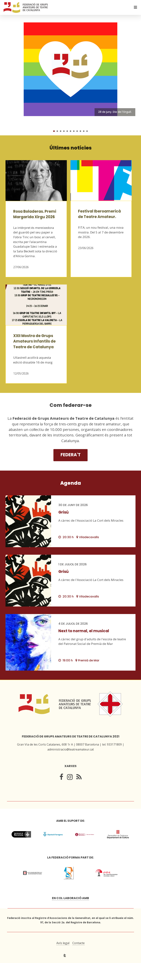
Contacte (78, 943)
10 (83, 131)
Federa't (71, 454)
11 (87, 131)
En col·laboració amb (70, 898)
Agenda (70, 483)
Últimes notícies (71, 147)
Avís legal (62, 943)
